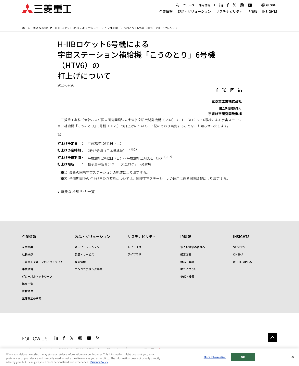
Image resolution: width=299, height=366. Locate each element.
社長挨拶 (27, 254)
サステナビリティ (229, 14)
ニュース (189, 9)
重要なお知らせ (42, 28)
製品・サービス (84, 254)
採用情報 (204, 9)
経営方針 (185, 254)
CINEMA (238, 254)
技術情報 (80, 262)
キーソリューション (87, 247)
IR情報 (252, 14)
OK (243, 357)
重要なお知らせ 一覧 (77, 191)
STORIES (239, 247)
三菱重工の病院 (31, 298)
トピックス (134, 247)
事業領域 (27, 269)
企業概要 (27, 247)
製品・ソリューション (194, 14)
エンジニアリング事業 (88, 269)
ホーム (26, 28)
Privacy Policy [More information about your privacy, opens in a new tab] (99, 362)
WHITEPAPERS (242, 262)
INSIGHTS (269, 14)
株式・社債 (187, 276)
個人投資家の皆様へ (192, 247)
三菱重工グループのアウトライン (42, 262)
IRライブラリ (188, 269)
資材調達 (27, 291)
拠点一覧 (27, 284)
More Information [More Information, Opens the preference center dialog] (215, 357)
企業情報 (166, 14)
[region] (149, 357)
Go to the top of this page (272, 337)
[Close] (292, 356)
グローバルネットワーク (37, 276)
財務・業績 (187, 262)
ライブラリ (134, 254)
